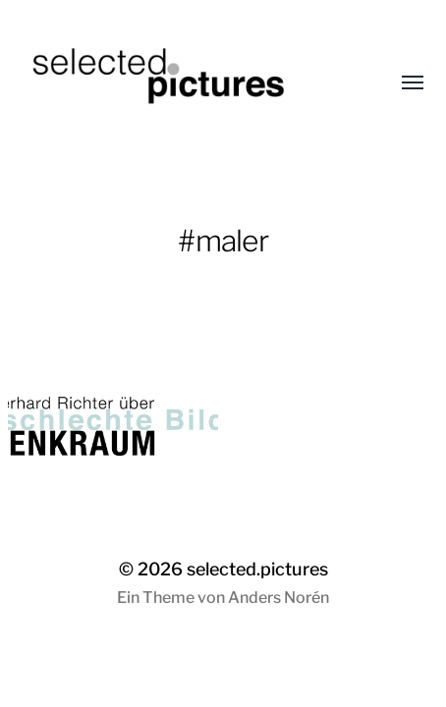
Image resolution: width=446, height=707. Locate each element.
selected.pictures (257, 569)
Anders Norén (278, 597)
